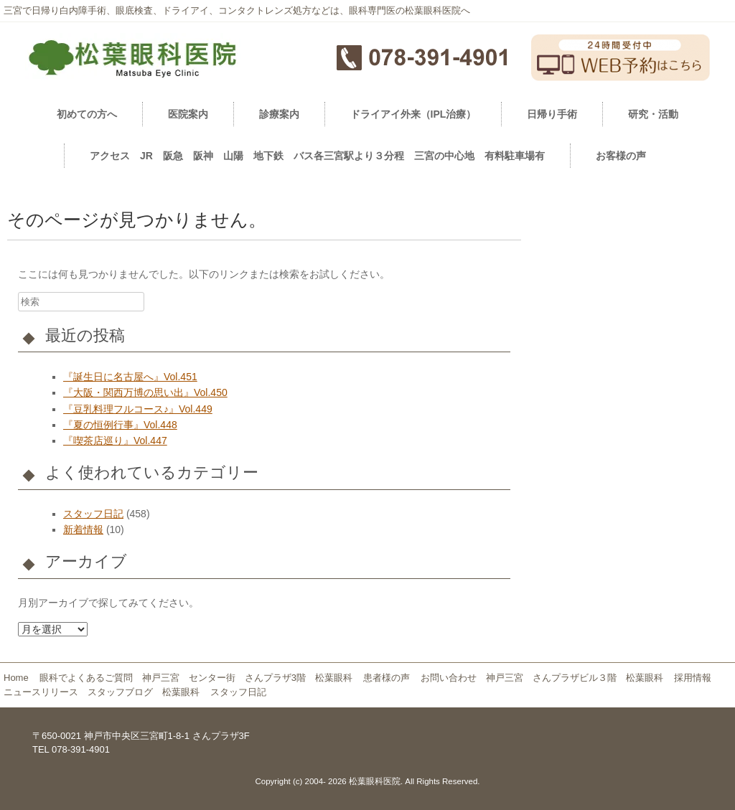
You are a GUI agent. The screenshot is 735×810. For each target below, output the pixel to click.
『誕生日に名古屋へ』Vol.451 (130, 376)
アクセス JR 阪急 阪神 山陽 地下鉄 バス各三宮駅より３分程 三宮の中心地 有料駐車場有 (317, 155)
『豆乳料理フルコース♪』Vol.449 (137, 409)
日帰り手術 (552, 114)
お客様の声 (621, 155)
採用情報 (697, 677)
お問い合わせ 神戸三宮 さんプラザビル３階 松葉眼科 (542, 677)
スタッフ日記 (93, 513)
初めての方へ (87, 114)
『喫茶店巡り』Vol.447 (115, 440)
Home (16, 677)
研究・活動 (653, 114)
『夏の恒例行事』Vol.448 (120, 424)
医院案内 (188, 114)
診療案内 (279, 114)
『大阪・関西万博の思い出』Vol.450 (145, 392)
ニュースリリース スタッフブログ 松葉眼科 (102, 692)
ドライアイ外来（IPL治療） (413, 114)
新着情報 (83, 529)
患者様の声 (386, 677)
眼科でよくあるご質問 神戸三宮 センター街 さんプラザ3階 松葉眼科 (195, 677)
